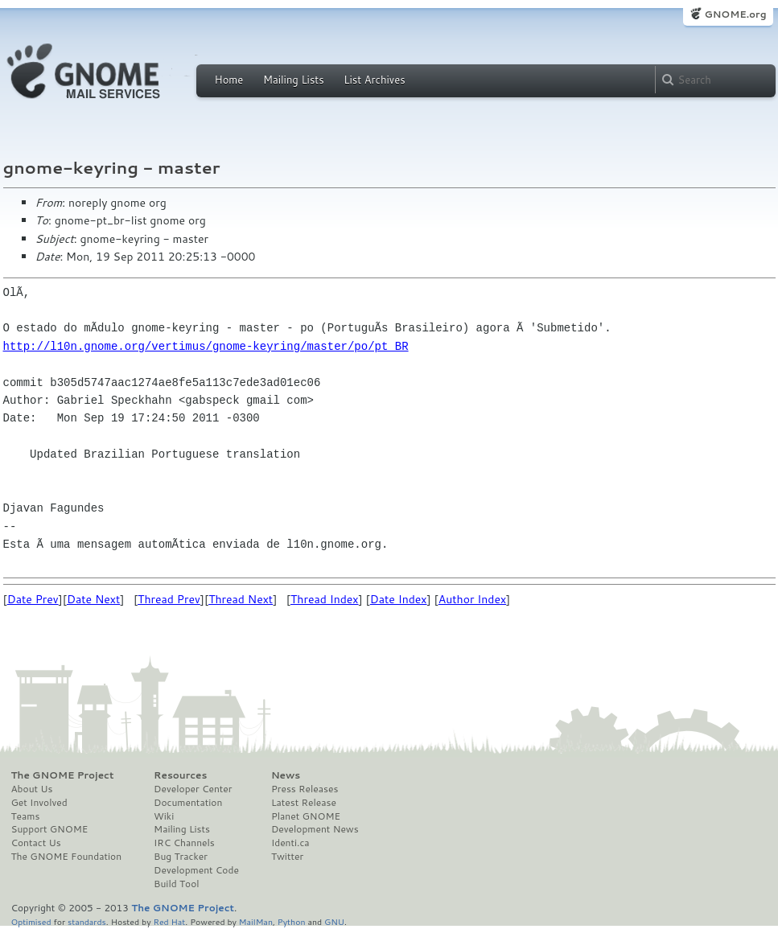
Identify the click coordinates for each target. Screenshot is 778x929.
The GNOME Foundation (66, 856)
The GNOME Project (62, 775)
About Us (32, 789)
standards (87, 921)
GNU (334, 921)
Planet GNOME (305, 816)
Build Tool (176, 884)
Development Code (196, 870)
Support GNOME (50, 829)
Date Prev (33, 599)
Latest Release (303, 802)
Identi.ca (290, 843)
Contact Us (36, 843)
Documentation (188, 802)
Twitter (287, 856)
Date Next (93, 599)
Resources (180, 775)
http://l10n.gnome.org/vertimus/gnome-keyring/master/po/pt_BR (206, 346)
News (285, 775)
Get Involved (39, 802)
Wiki (164, 816)
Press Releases (304, 789)
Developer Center (193, 789)
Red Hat (169, 921)
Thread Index (324, 599)
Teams (25, 816)
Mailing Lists (293, 79)
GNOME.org (735, 14)
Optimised (31, 921)
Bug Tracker (181, 856)
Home (229, 79)
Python (292, 921)
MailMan (256, 921)
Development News (315, 829)
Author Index (472, 599)
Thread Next (240, 599)
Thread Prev (169, 599)
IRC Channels (184, 843)
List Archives (374, 79)
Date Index (398, 599)
